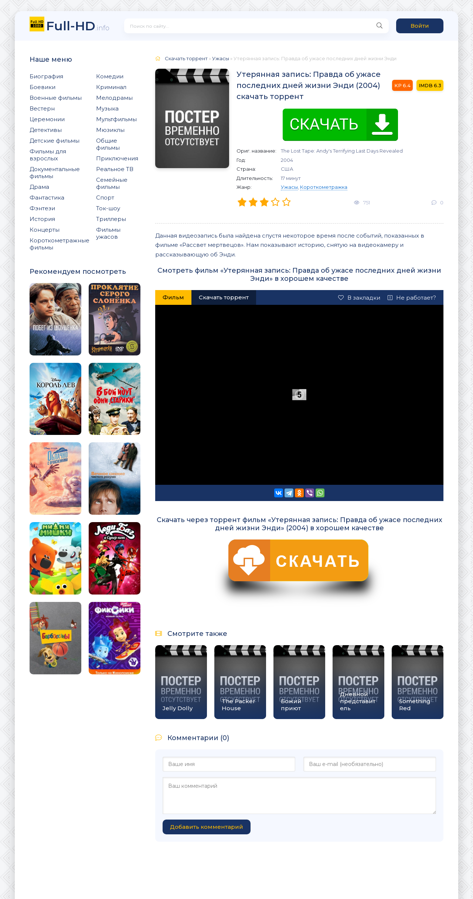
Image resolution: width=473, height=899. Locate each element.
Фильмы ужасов (108, 233)
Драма (39, 186)
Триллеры (111, 218)
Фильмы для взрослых (48, 155)
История (42, 218)
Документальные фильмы (55, 173)
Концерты (44, 229)
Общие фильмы (108, 144)
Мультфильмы (116, 119)
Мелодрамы (114, 97)
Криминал (111, 87)
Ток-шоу (108, 208)
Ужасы (289, 187)
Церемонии (47, 119)
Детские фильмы (54, 140)
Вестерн (42, 108)
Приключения (117, 158)
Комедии (109, 76)
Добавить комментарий (206, 826)
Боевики (42, 87)
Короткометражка (323, 187)
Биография (46, 76)
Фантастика (47, 197)
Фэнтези (42, 208)
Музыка (107, 108)
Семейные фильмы (111, 183)
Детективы (46, 129)
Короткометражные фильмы (59, 244)
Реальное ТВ (114, 169)
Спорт (105, 197)
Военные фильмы (56, 97)
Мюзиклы (110, 129)
